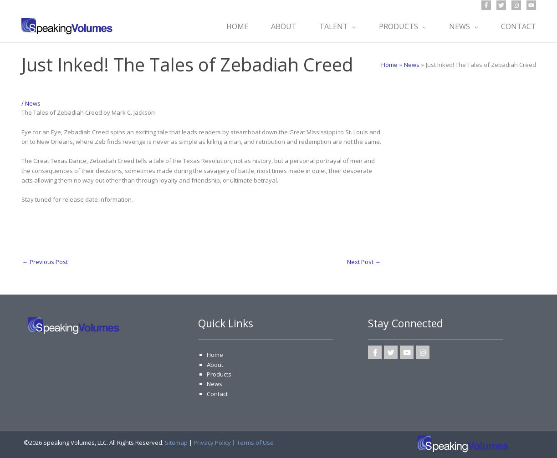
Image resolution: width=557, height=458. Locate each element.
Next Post (364, 262)
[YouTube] (531, 5)
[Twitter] (501, 5)
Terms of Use (255, 442)
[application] (352, 26)
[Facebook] (486, 5)
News (33, 103)
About (215, 365)
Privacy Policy (212, 442)
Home (215, 355)
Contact (217, 394)
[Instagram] (516, 5)
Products (219, 374)
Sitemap (176, 442)
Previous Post (45, 262)
